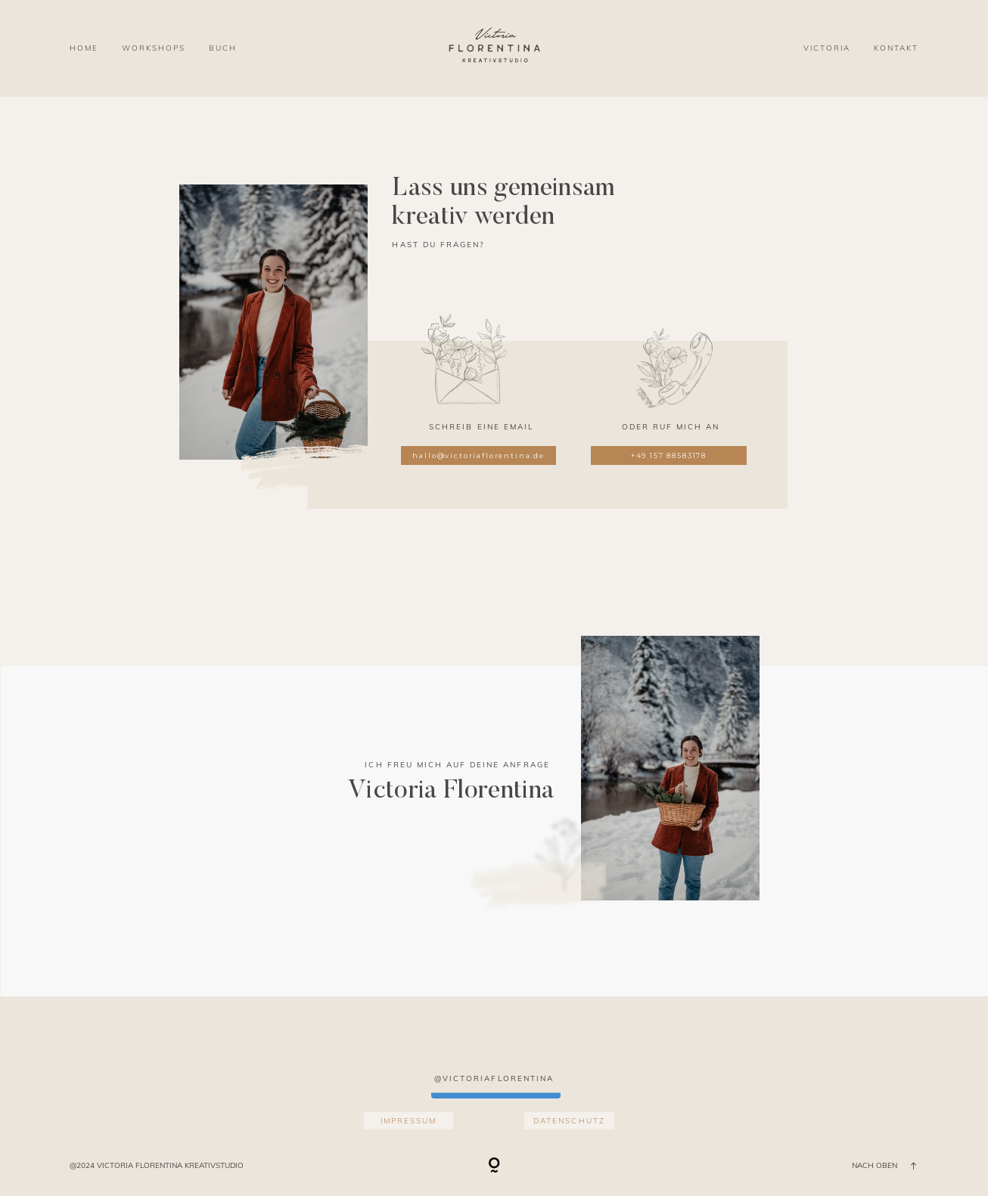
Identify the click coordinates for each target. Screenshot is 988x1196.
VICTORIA (826, 48)
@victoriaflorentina (494, 1078)
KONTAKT (896, 48)
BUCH (223, 48)
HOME (84, 48)
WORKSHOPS (153, 48)
